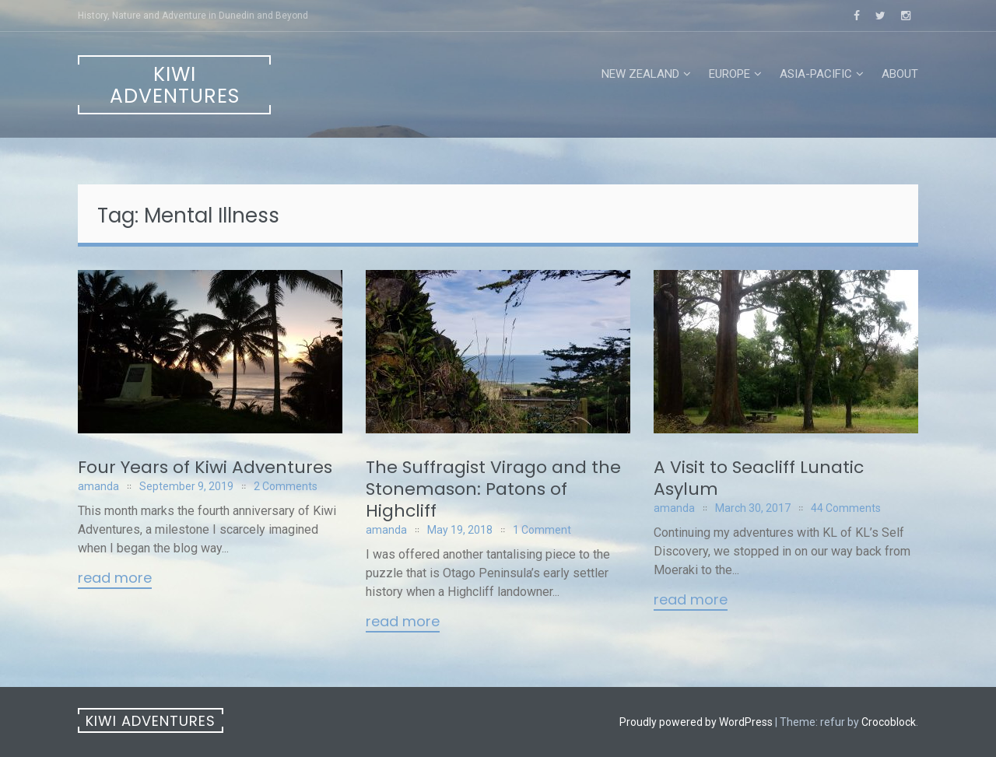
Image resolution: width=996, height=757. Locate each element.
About (900, 74)
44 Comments (846, 508)
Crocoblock (888, 722)
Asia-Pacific (816, 74)
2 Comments (285, 486)
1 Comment (542, 530)
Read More (115, 578)
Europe (729, 74)
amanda (98, 486)
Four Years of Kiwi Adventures (205, 467)
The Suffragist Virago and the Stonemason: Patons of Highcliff (493, 489)
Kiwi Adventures (175, 85)
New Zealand (640, 74)
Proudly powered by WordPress (696, 722)
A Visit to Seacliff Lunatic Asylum (759, 478)
